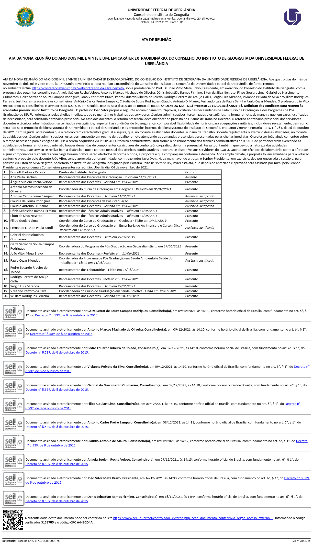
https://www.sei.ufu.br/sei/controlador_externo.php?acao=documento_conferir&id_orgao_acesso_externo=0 (193, 518)
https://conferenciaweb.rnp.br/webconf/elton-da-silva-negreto (78, 88)
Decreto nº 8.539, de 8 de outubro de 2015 (66, 315)
